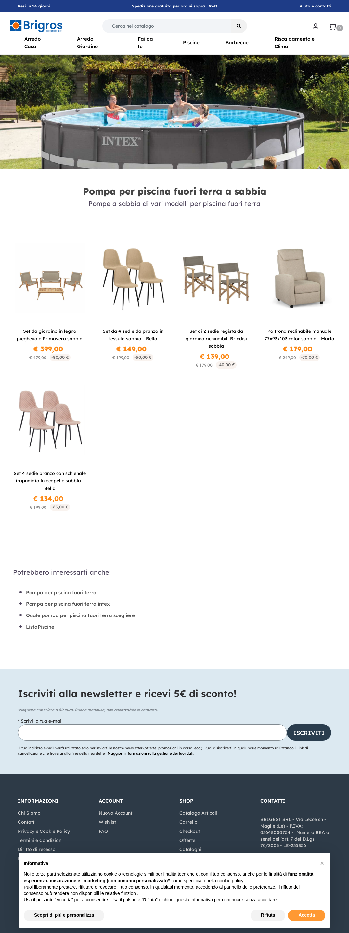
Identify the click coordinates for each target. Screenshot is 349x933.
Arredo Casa (32, 42)
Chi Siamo (29, 813)
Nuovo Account (115, 813)
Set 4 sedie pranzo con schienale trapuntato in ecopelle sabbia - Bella (50, 480)
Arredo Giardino (87, 42)
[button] (239, 26)
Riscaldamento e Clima (295, 42)
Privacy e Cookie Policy (44, 831)
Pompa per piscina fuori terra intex (68, 604)
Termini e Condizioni (40, 840)
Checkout (189, 831)
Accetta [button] (306, 915)
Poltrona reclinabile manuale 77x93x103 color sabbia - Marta (299, 335)
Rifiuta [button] (268, 915)
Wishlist (107, 822)
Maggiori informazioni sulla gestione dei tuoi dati (150, 753)
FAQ (103, 831)
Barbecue (237, 42)
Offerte (187, 840)
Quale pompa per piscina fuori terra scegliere (80, 615)
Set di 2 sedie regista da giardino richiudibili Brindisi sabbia (216, 338)
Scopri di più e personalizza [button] (64, 915)
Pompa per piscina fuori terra (61, 592)
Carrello (188, 822)
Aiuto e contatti (315, 6)
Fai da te (145, 42)
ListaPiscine (40, 627)
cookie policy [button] (230, 880)
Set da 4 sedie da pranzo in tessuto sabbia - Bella (133, 335)
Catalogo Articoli (198, 813)
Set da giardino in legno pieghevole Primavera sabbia (50, 335)
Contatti (27, 822)
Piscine (191, 42)
